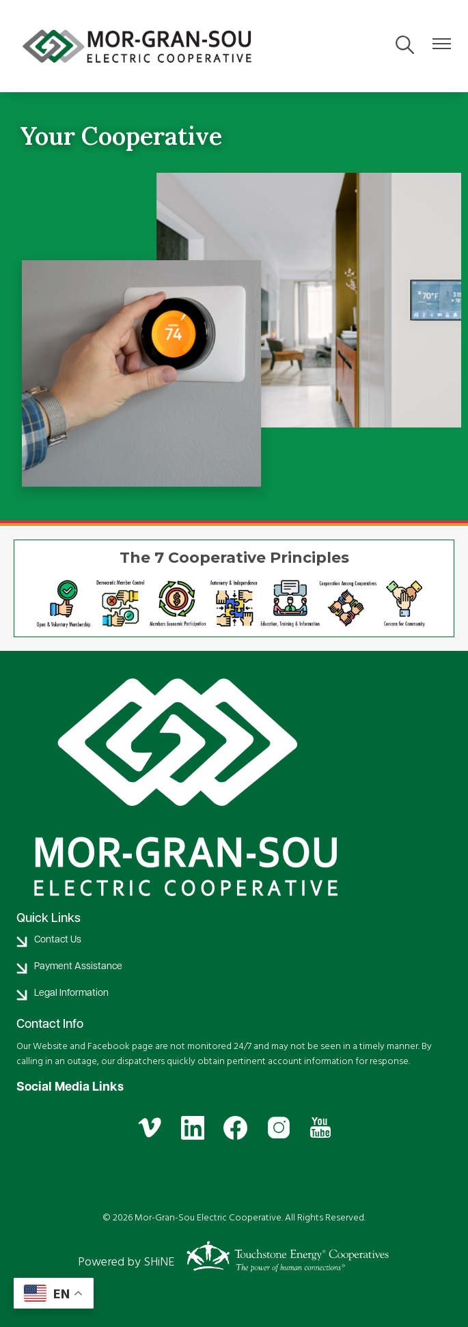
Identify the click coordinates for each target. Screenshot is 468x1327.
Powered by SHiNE (126, 1261)
